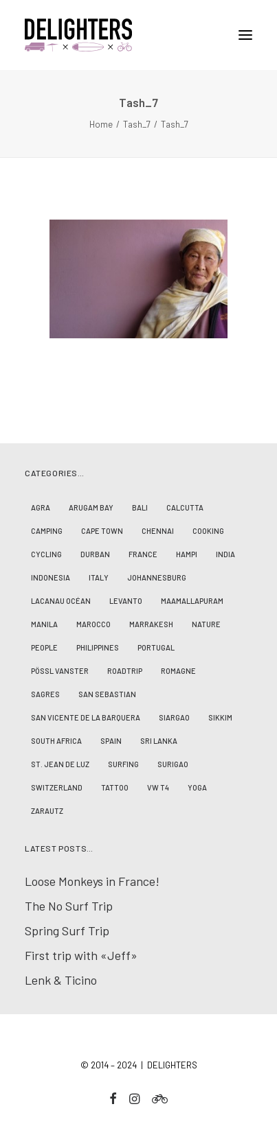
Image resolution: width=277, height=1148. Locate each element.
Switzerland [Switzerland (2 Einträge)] (56, 787)
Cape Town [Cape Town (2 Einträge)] (102, 530)
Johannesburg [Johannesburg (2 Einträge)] (156, 577)
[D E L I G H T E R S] (138, 35)
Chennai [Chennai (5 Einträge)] (158, 530)
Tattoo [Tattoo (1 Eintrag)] (115, 787)
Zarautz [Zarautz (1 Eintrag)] (47, 810)
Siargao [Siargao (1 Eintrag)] (174, 717)
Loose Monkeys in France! (92, 881)
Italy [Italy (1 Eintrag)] (99, 577)
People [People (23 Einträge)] (44, 647)
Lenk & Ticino (61, 979)
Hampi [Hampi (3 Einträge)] (186, 554)
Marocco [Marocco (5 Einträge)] (93, 624)
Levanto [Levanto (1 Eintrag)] (125, 600)
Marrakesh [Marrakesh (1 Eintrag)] (151, 624)
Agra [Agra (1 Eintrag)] (40, 507)
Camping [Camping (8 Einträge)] (47, 530)
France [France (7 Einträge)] (143, 554)
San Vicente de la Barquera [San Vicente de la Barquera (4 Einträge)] (85, 717)
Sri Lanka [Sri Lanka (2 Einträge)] (158, 740)
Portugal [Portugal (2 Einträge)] (156, 647)
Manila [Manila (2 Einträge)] (44, 624)
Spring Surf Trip (67, 930)
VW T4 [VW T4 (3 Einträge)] (158, 787)
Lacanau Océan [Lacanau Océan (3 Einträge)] (61, 600)
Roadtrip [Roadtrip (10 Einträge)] (124, 670)
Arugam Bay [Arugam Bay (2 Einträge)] (91, 507)
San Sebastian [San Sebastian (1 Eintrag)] (107, 694)
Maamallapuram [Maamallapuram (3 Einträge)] (192, 600)
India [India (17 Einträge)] (225, 554)
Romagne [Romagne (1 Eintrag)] (178, 670)
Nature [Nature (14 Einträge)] (206, 624)
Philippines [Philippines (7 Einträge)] (97, 647)
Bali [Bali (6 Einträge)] (140, 507)
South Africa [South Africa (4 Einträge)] (56, 740)
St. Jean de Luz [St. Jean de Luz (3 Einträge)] (60, 764)
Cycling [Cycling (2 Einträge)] (46, 554)
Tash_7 (137, 124)
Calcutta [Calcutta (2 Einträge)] (184, 507)
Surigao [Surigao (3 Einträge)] (172, 764)
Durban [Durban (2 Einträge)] (95, 554)
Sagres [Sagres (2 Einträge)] (45, 694)
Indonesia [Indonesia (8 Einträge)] (50, 577)
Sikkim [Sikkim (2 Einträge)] (220, 717)
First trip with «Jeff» (81, 955)
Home (101, 124)
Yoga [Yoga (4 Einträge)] (197, 787)
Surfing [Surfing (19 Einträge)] (123, 764)
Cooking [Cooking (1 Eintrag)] (208, 530)
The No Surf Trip (69, 905)
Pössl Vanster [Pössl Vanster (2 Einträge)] (60, 670)
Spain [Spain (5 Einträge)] (111, 740)
